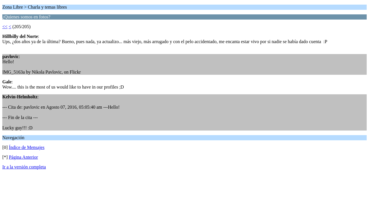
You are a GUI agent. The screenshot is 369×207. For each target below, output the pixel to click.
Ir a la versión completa (24, 166)
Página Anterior (23, 157)
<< (4, 26)
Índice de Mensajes (27, 147)
